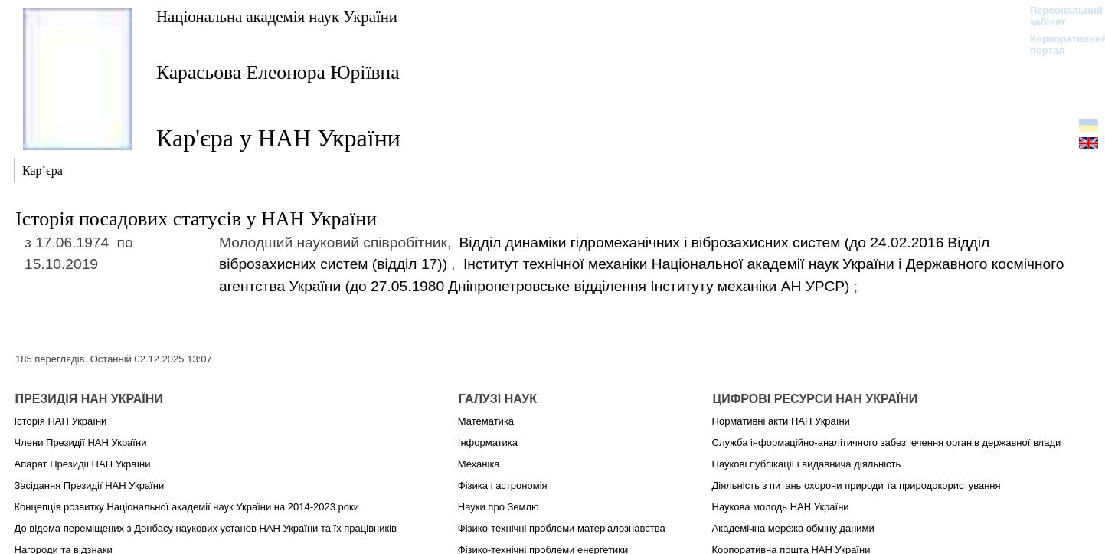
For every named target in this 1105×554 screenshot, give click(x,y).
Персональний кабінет (1058, 16)
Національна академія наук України (276, 16)
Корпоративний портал (1058, 44)
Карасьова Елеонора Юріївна (278, 72)
